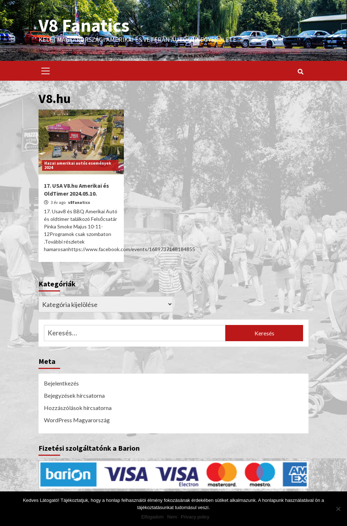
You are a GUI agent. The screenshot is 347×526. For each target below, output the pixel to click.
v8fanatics (79, 202)
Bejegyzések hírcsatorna (74, 395)
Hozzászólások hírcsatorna (78, 407)
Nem (172, 517)
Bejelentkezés (61, 383)
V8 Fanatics (84, 25)
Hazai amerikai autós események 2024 (77, 165)
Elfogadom (152, 517)
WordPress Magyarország (77, 419)
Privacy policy (195, 517)
